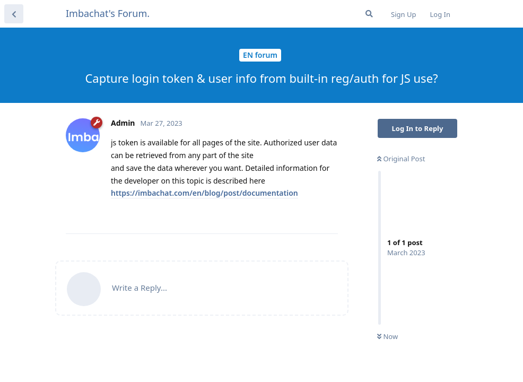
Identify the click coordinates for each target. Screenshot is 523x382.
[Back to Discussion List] (13, 13)
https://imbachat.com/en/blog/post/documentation (204, 193)
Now (387, 336)
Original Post (401, 158)
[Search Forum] (369, 13)
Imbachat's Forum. (108, 13)
